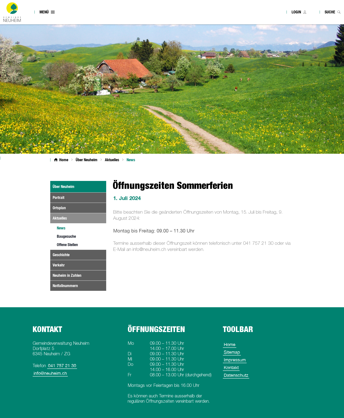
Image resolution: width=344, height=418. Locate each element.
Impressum (235, 359)
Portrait (58, 197)
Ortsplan (59, 207)
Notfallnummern (65, 285)
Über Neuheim (63, 186)
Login (296, 12)
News (71, 228)
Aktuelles (60, 218)
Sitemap (232, 352)
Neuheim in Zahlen (67, 275)
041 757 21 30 (62, 365)
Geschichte (61, 254)
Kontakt (231, 367)
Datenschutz (236, 375)
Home (229, 344)
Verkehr (59, 265)
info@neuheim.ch (50, 373)
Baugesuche (66, 236)
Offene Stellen (67, 244)
